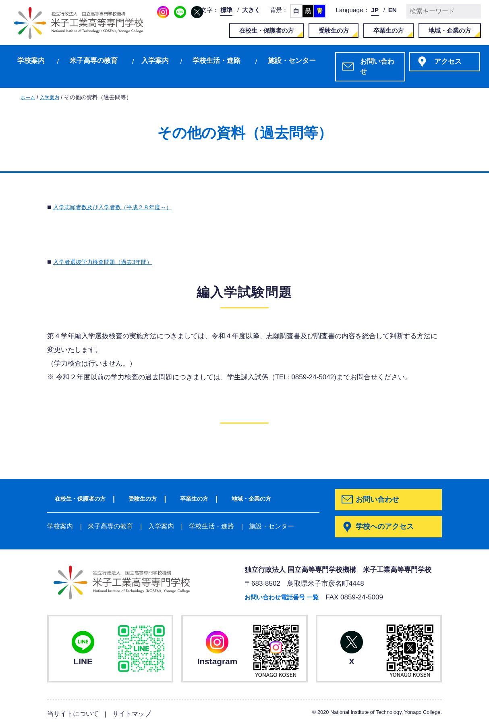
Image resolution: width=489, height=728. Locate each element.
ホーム (29, 97)
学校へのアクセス (386, 527)
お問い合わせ (377, 67)
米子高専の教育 (94, 60)
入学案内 (155, 60)
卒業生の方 (388, 30)
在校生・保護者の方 (266, 30)
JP (375, 9)
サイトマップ (136, 714)
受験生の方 (334, 30)
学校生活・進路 (216, 60)
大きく (251, 9)
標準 (226, 9)
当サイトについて (74, 714)
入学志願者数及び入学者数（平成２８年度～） (125, 207)
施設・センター (292, 60)
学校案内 (31, 60)
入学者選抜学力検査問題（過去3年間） (113, 262)
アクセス (448, 61)
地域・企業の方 (450, 30)
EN (392, 9)
